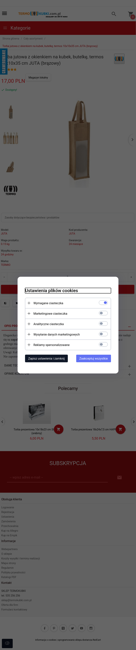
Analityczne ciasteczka (48, 324)
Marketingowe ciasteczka (50, 313)
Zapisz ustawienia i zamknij (46, 358)
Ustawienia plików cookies (51, 290)
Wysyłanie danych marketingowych (56, 334)
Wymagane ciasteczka (48, 303)
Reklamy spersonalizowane (51, 345)
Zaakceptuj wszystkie (93, 358)
